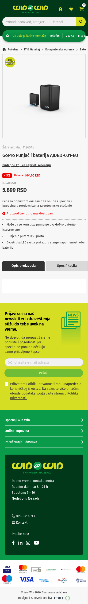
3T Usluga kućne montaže (29, 35)
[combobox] (44, 21)
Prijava (60, 9)
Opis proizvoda (23, 265)
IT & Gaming (32, 49)
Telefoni (55, 35)
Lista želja (71, 9)
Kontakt (19, 523)
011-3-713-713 (23, 516)
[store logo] (30, 9)
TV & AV (69, 35)
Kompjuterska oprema (59, 49)
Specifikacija (67, 265)
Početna (13, 49)
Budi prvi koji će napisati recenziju (26, 165)
